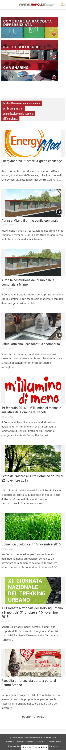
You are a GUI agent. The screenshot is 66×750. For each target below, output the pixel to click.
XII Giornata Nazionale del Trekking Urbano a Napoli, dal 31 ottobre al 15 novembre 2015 (32, 612)
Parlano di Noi (55, 741)
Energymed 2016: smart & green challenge (31, 161)
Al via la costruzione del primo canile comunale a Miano (27, 282)
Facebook (31, 741)
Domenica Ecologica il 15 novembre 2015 (31, 544)
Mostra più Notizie (33, 717)
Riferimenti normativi (17, 746)
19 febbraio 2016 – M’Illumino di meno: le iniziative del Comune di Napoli (31, 410)
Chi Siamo (9, 741)
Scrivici (20, 741)
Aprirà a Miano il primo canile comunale (29, 220)
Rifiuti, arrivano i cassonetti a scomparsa (30, 344)
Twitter (42, 741)
